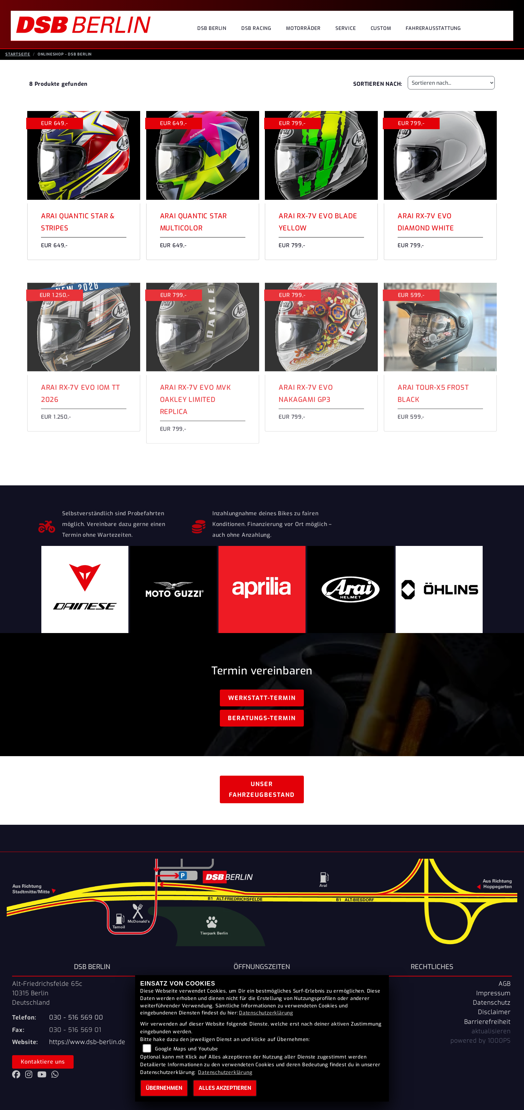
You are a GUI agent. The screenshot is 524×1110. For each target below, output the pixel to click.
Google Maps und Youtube (186, 1049)
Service (345, 28)
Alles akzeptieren (225, 1088)
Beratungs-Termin (262, 721)
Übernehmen (164, 1088)
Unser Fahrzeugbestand (262, 792)
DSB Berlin (212, 28)
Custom (381, 28)
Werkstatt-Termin (262, 701)
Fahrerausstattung (433, 28)
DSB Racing (256, 28)
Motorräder (303, 28)
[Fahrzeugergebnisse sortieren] (451, 86)
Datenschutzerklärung (266, 1013)
